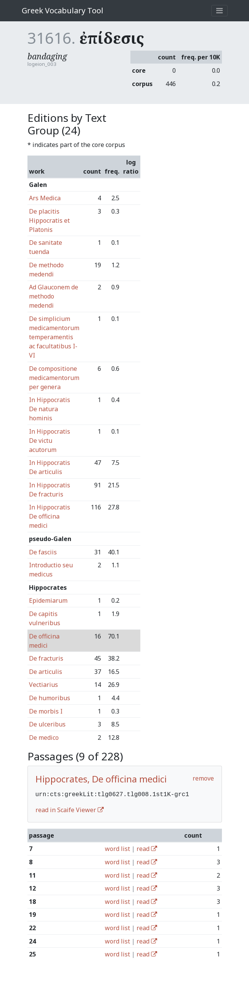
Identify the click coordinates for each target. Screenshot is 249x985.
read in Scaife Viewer (69, 809)
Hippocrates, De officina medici (101, 779)
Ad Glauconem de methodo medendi (53, 296)
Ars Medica (45, 198)
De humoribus (49, 698)
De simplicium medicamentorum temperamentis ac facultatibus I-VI (54, 336)
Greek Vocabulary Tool (62, 10)
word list (117, 848)
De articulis (45, 671)
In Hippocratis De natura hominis (49, 409)
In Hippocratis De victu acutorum (49, 440)
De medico (44, 737)
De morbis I (46, 711)
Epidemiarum (48, 600)
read (147, 848)
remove (203, 778)
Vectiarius (43, 684)
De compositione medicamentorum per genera (54, 377)
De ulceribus (47, 724)
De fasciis (43, 552)
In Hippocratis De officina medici (49, 516)
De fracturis (46, 658)
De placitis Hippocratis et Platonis (49, 220)
